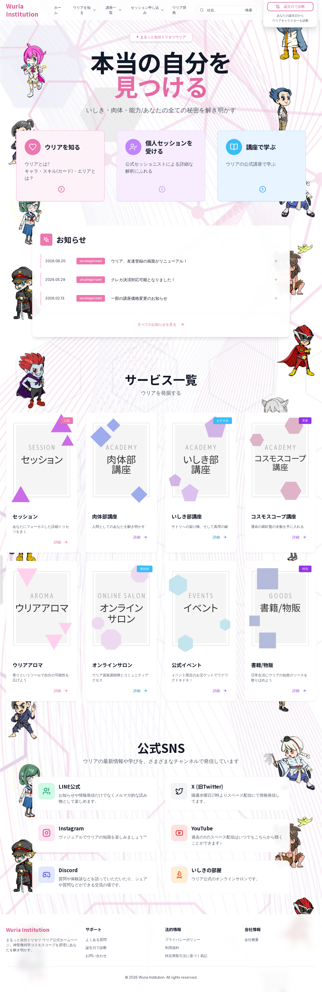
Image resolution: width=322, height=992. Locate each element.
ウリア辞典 (179, 10)
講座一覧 (114, 10)
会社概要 (252, 939)
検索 (248, 10)
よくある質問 (96, 939)
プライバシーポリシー (182, 939)
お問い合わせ (96, 955)
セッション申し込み (147, 10)
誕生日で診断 (290, 6)
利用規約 (172, 947)
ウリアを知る (84, 10)
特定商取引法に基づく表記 (186, 955)
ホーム (57, 10)
